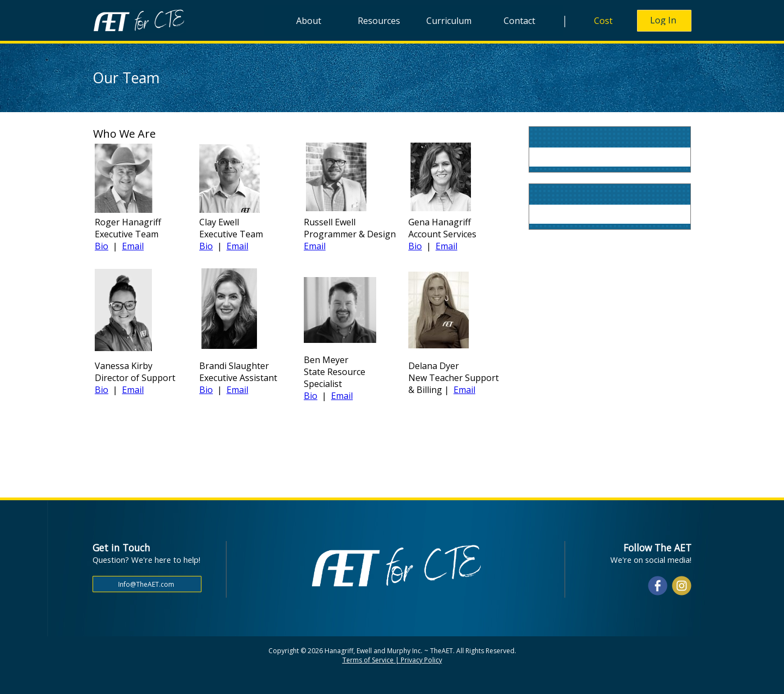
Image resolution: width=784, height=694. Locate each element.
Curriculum (448, 21)
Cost (603, 21)
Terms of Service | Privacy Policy (392, 660)
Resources (379, 21)
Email (133, 246)
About (308, 21)
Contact (519, 21)
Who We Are (124, 133)
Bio (101, 246)
